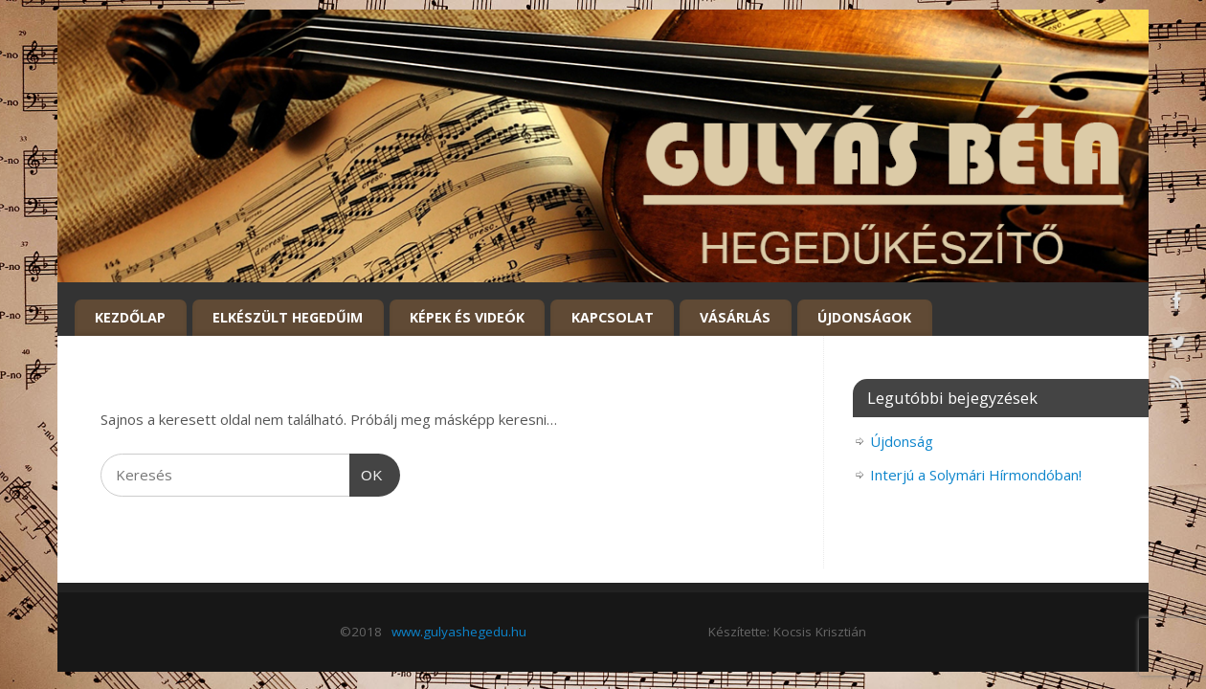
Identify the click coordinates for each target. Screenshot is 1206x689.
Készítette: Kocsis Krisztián (787, 631)
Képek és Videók (467, 317)
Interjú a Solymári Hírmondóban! (976, 474)
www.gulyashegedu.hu (458, 631)
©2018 (361, 631)
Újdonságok (864, 317)
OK (366, 475)
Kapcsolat (612, 317)
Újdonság (901, 441)
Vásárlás (735, 317)
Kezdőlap (130, 317)
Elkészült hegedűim (287, 317)
